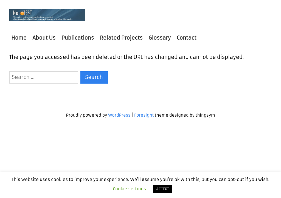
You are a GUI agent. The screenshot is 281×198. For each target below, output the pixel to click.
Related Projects (121, 38)
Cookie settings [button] (129, 188)
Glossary (159, 38)
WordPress (119, 115)
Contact (186, 38)
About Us (43, 38)
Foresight (144, 115)
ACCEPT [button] (162, 189)
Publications (77, 38)
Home (18, 38)
